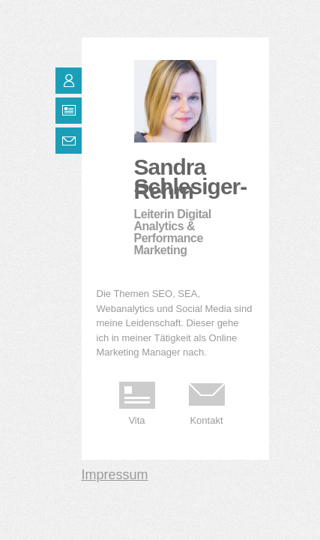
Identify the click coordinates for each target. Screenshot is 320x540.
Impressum (115, 474)
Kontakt (206, 420)
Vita (136, 420)
